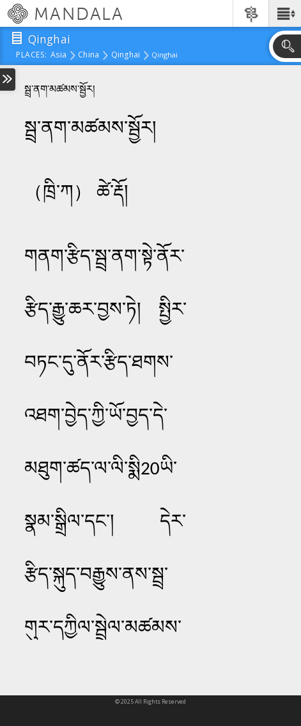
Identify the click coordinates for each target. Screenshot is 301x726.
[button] (284, 13)
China (88, 55)
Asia (58, 55)
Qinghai (126, 55)
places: (31, 55)
